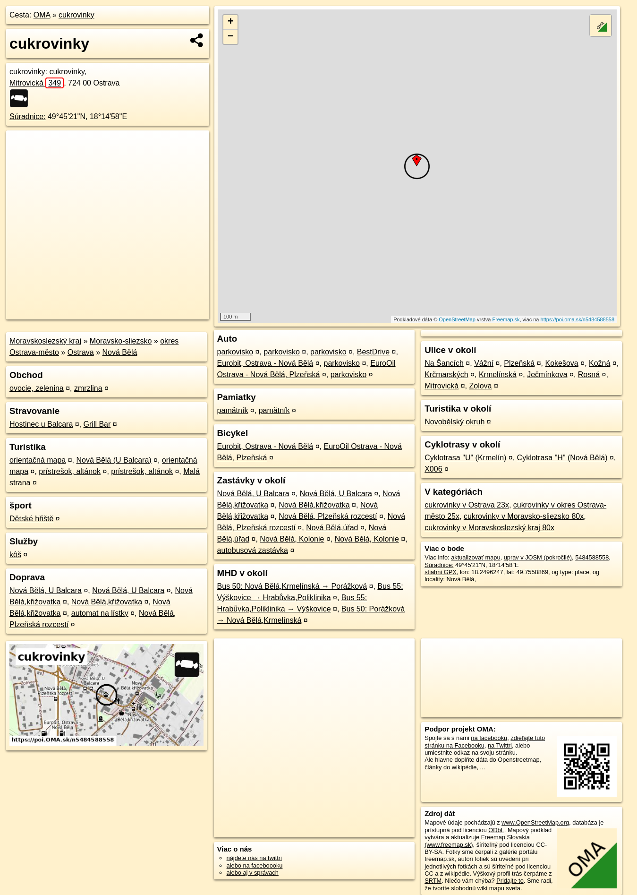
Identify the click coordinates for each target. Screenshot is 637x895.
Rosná (589, 374)
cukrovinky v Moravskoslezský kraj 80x (489, 528)
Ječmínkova (547, 374)
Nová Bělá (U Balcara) (113, 460)
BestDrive (373, 352)
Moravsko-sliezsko (121, 341)
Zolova (480, 386)
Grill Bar (97, 424)
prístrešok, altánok (70, 471)
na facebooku (489, 737)
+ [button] (231, 22)
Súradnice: (27, 116)
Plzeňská (519, 363)
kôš (15, 555)
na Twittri (500, 745)
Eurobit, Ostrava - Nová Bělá (265, 363)
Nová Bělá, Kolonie (292, 539)
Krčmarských (446, 374)
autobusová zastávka (252, 550)
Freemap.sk (505, 319)
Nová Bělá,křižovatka (106, 602)
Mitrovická (36, 82)
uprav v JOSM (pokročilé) (538, 557)
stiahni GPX (441, 572)
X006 (433, 469)
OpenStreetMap (457, 319)
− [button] (231, 37)
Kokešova (561, 363)
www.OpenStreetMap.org (535, 822)
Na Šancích (444, 363)
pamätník (232, 410)
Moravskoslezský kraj (45, 341)
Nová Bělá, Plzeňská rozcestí (328, 516)
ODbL (496, 830)
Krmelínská (498, 374)
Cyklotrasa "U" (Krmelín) (465, 458)
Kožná (599, 363)
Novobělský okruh (454, 422)
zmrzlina (88, 388)
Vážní (483, 363)
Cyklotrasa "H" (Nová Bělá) (562, 458)
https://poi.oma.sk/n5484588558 (578, 319)
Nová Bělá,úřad (332, 528)
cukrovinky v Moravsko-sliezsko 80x (524, 516)
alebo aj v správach (253, 872)
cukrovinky (76, 15)
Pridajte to (510, 880)
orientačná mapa (37, 460)
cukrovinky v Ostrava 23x (467, 505)
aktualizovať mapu (475, 557)
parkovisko (235, 352)
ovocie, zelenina (36, 388)
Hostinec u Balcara (41, 424)
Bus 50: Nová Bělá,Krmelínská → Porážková (292, 586)
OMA (42, 15)
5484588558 (592, 557)
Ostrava (81, 352)
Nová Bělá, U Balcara (45, 590)
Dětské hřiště (31, 519)
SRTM (433, 880)
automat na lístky (99, 613)
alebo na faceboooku (255, 865)
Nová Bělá (119, 352)
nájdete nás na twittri (254, 857)
